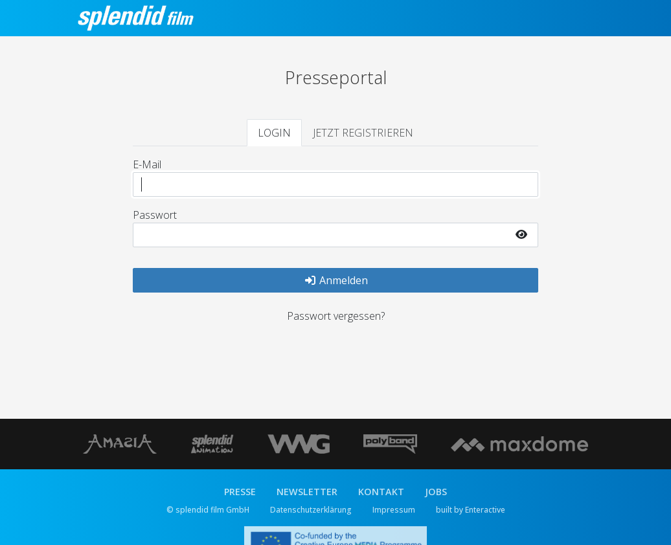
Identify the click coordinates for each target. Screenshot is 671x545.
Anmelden (336, 280)
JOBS (436, 491)
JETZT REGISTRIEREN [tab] (363, 133)
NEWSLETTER (307, 491)
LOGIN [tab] (274, 133)
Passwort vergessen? (336, 316)
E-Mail (147, 164)
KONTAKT (381, 491)
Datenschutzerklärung (311, 509)
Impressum (393, 509)
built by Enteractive (470, 509)
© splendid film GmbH (207, 509)
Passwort (155, 215)
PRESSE (240, 491)
